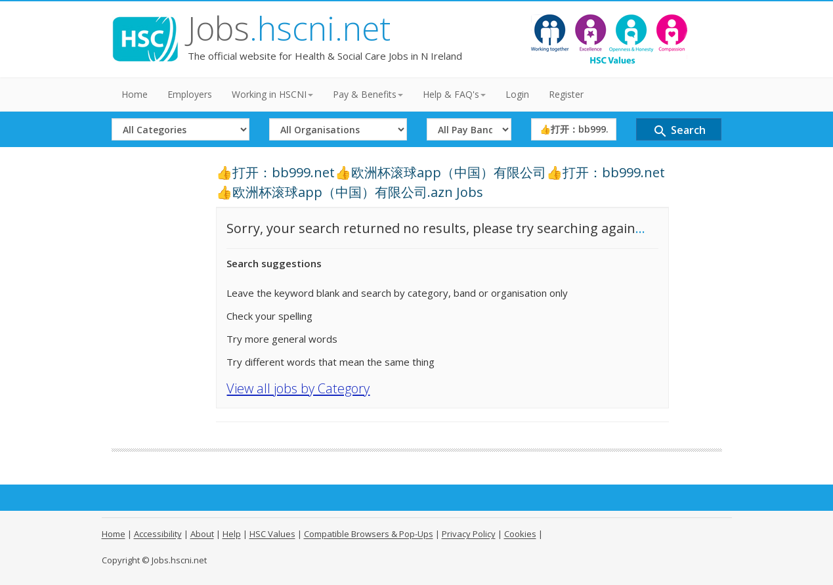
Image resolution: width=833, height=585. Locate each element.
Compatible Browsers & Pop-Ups (368, 534)
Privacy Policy (469, 534)
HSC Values (272, 534)
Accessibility (158, 534)
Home (134, 94)
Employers (189, 94)
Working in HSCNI (272, 94)
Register (566, 94)
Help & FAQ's (454, 94)
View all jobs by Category (298, 388)
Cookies (520, 534)
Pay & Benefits (368, 94)
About (202, 534)
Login (517, 94)
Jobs (289, 28)
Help (232, 534)
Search (679, 131)
